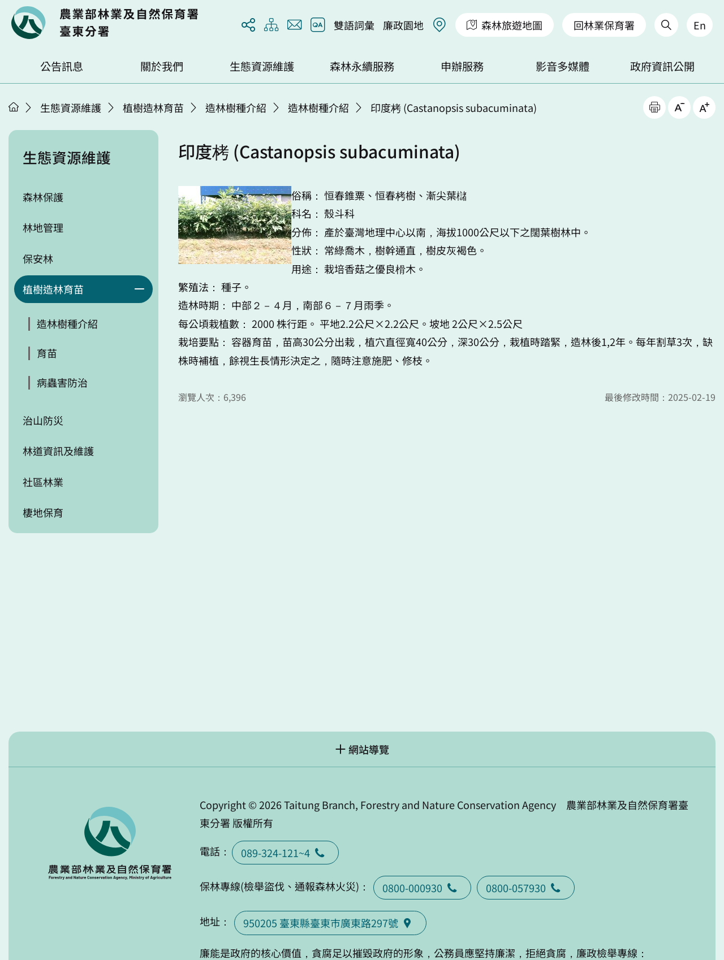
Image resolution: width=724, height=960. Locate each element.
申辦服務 (462, 66)
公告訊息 (61, 66)
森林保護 (43, 196)
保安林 (38, 258)
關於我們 (161, 66)
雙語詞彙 (354, 25)
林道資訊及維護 (58, 450)
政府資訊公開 (662, 66)
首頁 (13, 107)
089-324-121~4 (285, 852)
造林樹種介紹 (235, 107)
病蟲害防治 (62, 382)
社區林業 (43, 481)
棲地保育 (43, 512)
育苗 (47, 352)
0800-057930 (526, 887)
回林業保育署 (604, 25)
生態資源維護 (262, 66)
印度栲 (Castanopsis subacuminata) (453, 107)
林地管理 (43, 227)
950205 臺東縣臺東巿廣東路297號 (330, 922)
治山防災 (43, 420)
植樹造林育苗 (153, 107)
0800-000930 (422, 887)
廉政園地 (403, 25)
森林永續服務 (362, 66)
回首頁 (104, 23)
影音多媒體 (562, 66)
